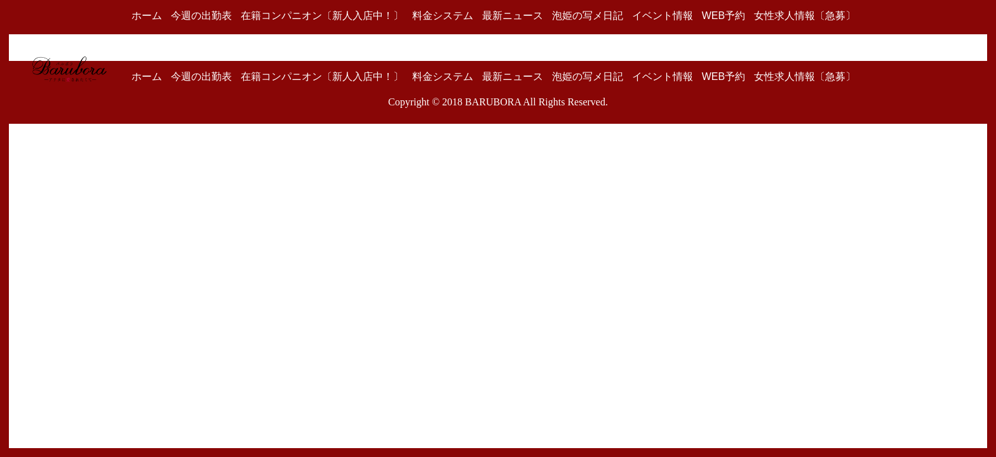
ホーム (146, 15)
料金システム (442, 15)
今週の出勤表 (201, 15)
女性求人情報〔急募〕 (805, 15)
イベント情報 (662, 15)
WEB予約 (723, 15)
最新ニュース (512, 15)
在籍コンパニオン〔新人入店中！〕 (322, 15)
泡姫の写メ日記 (587, 15)
